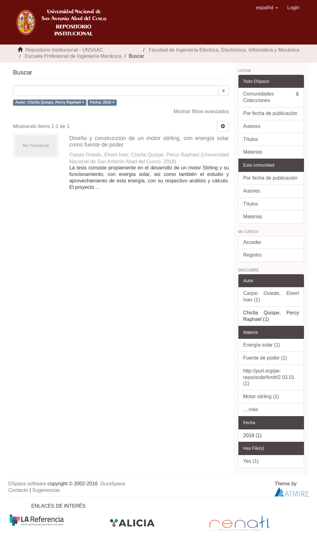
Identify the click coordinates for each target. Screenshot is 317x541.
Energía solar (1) (261, 344)
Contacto (18, 490)
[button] (267, 7)
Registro (252, 255)
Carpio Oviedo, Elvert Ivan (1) (271, 296)
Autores (251, 126)
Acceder (252, 242)
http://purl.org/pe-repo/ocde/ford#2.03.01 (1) (268, 377)
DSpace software (27, 483)
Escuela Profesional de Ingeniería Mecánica (73, 56)
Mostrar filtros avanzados (201, 111)
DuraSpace (112, 483)
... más (250, 409)
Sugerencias (46, 490)
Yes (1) (251, 461)
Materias (252, 152)
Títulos (250, 139)
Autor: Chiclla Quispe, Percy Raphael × (49, 102)
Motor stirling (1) (261, 396)
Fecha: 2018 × (102, 102)
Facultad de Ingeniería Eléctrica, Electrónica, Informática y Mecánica (224, 50)
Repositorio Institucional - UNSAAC (64, 50)
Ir (223, 90)
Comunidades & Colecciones (271, 97)
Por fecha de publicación (270, 113)
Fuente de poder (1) (265, 357)
